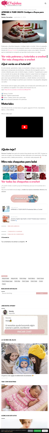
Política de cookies (8, 431)
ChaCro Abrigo (23, 278)
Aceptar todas (37, 430)
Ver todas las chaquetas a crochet (20, 182)
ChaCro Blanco (31, 278)
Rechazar (30, 430)
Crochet (41, 281)
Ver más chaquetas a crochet (18, 59)
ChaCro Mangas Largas (7, 281)
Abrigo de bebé (5, 278)
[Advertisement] (24, 142)
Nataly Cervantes (6, 17)
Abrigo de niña (14, 278)
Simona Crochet (12, 50)
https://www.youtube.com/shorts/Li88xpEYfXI (17, 90)
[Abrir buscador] (45, 3)
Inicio (2, 10)
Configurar (45, 430)
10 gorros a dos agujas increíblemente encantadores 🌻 (17, 376)
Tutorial (6, 10)
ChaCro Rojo (17, 281)
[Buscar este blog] (18, 293)
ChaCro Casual (40, 278)
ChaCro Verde (34, 281)
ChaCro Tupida (25, 281)
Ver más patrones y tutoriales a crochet (23, 56)
